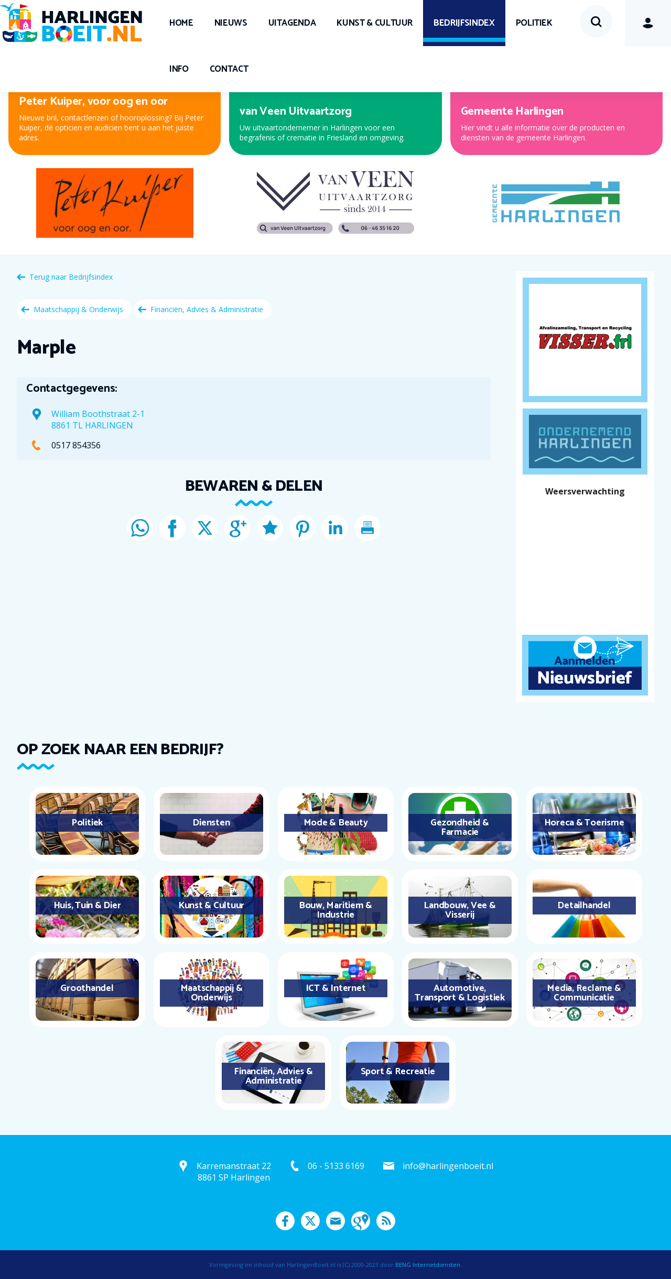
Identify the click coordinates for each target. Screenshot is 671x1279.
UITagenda (292, 23)
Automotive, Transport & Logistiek (460, 993)
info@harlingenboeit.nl (448, 1166)
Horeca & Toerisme (584, 823)
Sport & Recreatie (398, 1071)
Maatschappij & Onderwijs (78, 309)
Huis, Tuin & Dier (87, 905)
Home (181, 23)
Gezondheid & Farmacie (459, 827)
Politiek (534, 23)
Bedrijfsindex (464, 23)
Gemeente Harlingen (512, 111)
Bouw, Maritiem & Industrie (335, 910)
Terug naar (71, 277)
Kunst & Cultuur (375, 23)
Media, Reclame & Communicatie (584, 993)
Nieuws (230, 23)
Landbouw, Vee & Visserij (459, 910)
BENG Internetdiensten (427, 1265)
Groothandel (86, 988)
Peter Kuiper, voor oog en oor (93, 101)
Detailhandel (583, 905)
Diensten (211, 823)
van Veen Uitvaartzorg (296, 111)
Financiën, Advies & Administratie (206, 309)
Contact (229, 69)
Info (179, 69)
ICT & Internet (336, 988)
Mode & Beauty (336, 823)
